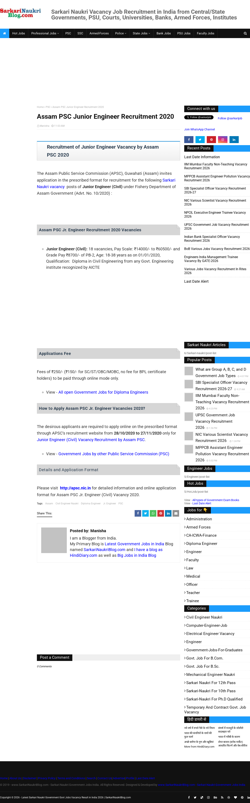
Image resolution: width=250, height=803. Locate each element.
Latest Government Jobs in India (134, 543)
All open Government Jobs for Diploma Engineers (103, 392)
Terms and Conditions (71, 778)
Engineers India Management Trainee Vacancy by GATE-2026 (211, 259)
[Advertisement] (123, 70)
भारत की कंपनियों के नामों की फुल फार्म (198, 735)
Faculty (192, 560)
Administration (199, 519)
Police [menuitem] (119, 33)
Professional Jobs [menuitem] (43, 33)
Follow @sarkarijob (229, 118)
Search (91, 778)
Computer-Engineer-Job (206, 625)
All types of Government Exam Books (215, 500)
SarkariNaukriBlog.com (104, 549)
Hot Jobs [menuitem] (18, 33)
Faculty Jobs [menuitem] (205, 33)
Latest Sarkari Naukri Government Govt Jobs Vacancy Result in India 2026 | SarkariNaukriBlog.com (76, 797)
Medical (193, 576)
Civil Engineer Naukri (67, 503)
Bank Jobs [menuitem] (164, 33)
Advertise (119, 778)
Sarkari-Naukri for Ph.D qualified (214, 699)
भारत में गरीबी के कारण (229, 736)
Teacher (193, 592)
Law (189, 568)
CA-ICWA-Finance (201, 535)
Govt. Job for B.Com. (204, 658)
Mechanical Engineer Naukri (210, 674)
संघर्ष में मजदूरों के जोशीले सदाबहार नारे (230, 729)
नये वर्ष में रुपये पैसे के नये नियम (199, 728)
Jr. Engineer (109, 503)
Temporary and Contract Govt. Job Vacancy (215, 709)
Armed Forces (198, 527)
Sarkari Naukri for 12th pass (211, 682)
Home (40, 107)
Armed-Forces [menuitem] (99, 33)
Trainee (192, 601)
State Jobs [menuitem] (140, 33)
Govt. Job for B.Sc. (202, 666)
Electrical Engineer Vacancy (210, 633)
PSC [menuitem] (68, 33)
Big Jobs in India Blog (136, 555)
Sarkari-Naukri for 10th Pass (211, 691)
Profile (130, 778)
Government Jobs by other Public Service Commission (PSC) (113, 453)
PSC (48, 107)
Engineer (194, 551)
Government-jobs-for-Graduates (214, 650)
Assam (49, 503)
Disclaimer (29, 778)
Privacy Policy (47, 778)
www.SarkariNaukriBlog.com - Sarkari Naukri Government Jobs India (201, 784)
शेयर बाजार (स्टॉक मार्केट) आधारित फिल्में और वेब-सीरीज (232, 743)
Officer (192, 584)
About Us (15, 778)
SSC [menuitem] (80, 33)
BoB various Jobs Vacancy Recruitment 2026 (217, 249)
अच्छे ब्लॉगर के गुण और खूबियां (199, 741)
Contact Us (105, 778)
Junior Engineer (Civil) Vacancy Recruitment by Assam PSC (91, 439)
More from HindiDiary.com (199, 746)
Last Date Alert (201, 503)
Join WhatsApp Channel (199, 129)
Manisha (44, 125)
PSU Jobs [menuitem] (184, 33)
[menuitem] (4, 33)
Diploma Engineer (91, 503)
